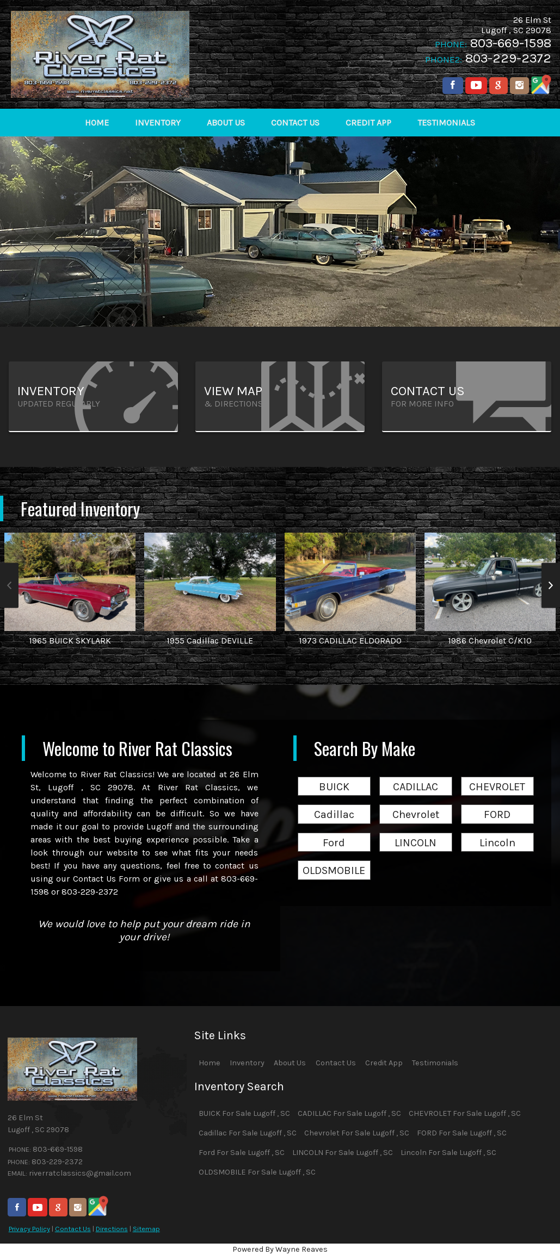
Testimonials (435, 1062)
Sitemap (146, 1229)
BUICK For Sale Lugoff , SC (244, 1113)
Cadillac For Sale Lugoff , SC (248, 1133)
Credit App (384, 1062)
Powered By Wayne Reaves (280, 1249)
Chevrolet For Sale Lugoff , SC (356, 1133)
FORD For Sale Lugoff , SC (462, 1133)
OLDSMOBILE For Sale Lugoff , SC (257, 1172)
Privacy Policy (29, 1229)
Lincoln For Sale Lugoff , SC (448, 1152)
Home (209, 1062)
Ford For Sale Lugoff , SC (242, 1152)
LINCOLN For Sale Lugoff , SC (342, 1152)
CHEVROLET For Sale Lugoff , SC (465, 1113)
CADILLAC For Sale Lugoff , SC (349, 1113)
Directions (112, 1229)
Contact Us (73, 1229)
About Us (290, 1062)
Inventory (247, 1062)
